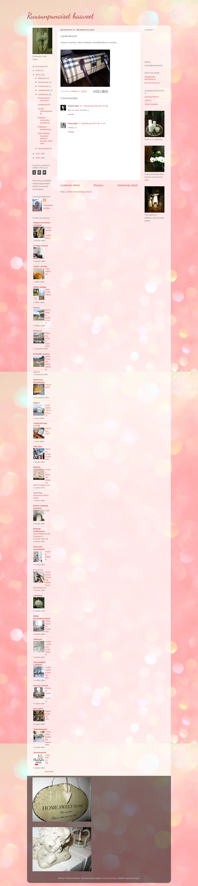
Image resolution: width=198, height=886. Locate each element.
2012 (38, 74)
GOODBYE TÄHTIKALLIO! (48, 410)
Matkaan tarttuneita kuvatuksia (44, 120)
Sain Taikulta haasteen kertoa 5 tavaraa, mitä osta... (45, 138)
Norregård (38, 708)
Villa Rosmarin (151, 104)
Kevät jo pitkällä (47, 556)
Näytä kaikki (49, 771)
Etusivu (98, 185)
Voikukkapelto (40, 729)
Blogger (136, 878)
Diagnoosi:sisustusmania (41, 223)
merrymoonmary (108, 878)
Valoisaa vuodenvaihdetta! (48, 454)
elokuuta (42, 78)
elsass (36, 307)
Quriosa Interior (152, 97)
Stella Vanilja (39, 287)
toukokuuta (43, 82)
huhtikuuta (43, 86)
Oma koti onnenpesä (38, 548)
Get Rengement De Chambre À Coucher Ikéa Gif (41, 536)
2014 (38, 70)
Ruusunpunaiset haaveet (60, 15)
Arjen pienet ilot (48, 271)
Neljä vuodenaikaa (48, 292)
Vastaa (71, 114)
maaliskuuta (44, 90)
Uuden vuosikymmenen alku (48, 672)
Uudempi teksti (70, 185)
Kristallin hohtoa (41, 354)
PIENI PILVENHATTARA (41, 617)
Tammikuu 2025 (48, 431)
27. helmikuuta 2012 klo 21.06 (94, 106)
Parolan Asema (40, 685)
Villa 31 (148, 100)
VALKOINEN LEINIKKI (39, 663)
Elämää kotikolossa (39, 530)
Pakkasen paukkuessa (44, 128)
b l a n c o (38, 570)
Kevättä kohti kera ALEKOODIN (48, 648)
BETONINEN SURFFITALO (48, 316)
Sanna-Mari (73, 106)
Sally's (36, 403)
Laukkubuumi (44, 104)
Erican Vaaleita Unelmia (40, 507)
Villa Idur (37, 446)
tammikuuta (44, 148)
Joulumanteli (39, 752)
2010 (38, 158)
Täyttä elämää (40, 266)
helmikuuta (43, 94)
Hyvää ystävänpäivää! (45, 111)
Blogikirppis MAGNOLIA (150, 78)
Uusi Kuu (37, 493)
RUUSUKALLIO (152, 83)
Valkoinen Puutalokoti (39, 381)
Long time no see (47, 759)
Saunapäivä (48, 385)
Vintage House (40, 246)
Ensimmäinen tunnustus (44, 99)
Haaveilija (72, 123)
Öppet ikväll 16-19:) (48, 715)
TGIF (47, 510)
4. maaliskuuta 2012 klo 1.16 (91, 123)
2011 (38, 153)
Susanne (37, 331)
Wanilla (37, 467)
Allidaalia (37, 639)
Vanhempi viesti (127, 185)
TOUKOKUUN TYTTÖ (40, 424)
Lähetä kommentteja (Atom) (79, 192)
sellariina (37, 595)
